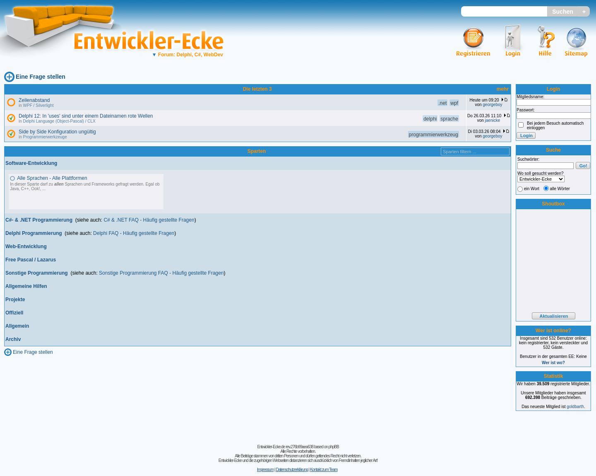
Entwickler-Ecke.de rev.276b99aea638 (285, 447)
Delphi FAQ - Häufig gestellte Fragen (133, 233)
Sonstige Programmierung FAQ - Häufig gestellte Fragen (161, 273)
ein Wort (531, 188)
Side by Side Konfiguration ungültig (57, 132)
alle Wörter (560, 188)
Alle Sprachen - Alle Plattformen (52, 178)
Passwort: (526, 110)
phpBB (334, 447)
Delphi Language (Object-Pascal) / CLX (59, 121)
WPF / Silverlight (38, 105)
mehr (503, 89)
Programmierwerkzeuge (45, 137)
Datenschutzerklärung (292, 469)
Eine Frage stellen (40, 76)
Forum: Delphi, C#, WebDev (187, 55)
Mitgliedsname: (530, 96)
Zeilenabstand (34, 100)
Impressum (265, 469)
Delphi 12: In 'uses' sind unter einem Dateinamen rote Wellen (86, 116)
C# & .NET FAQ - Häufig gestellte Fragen (148, 220)
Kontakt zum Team (324, 469)
